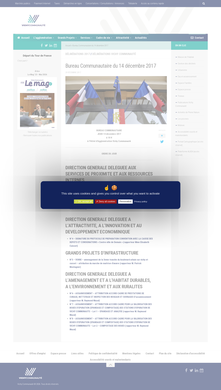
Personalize (125, 201)
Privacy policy (140, 201)
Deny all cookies (105, 201)
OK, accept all (83, 201)
